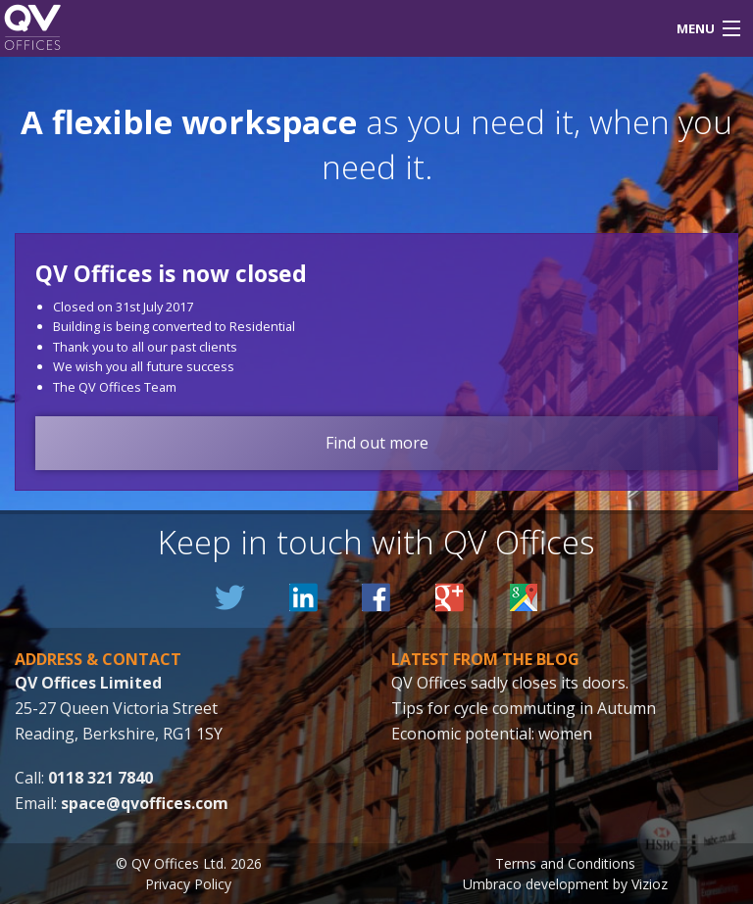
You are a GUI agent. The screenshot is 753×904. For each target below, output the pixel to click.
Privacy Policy (188, 884)
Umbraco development (536, 884)
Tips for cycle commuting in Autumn (523, 708)
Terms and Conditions (565, 863)
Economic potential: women (491, 733)
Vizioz (649, 884)
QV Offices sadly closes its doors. (509, 682)
